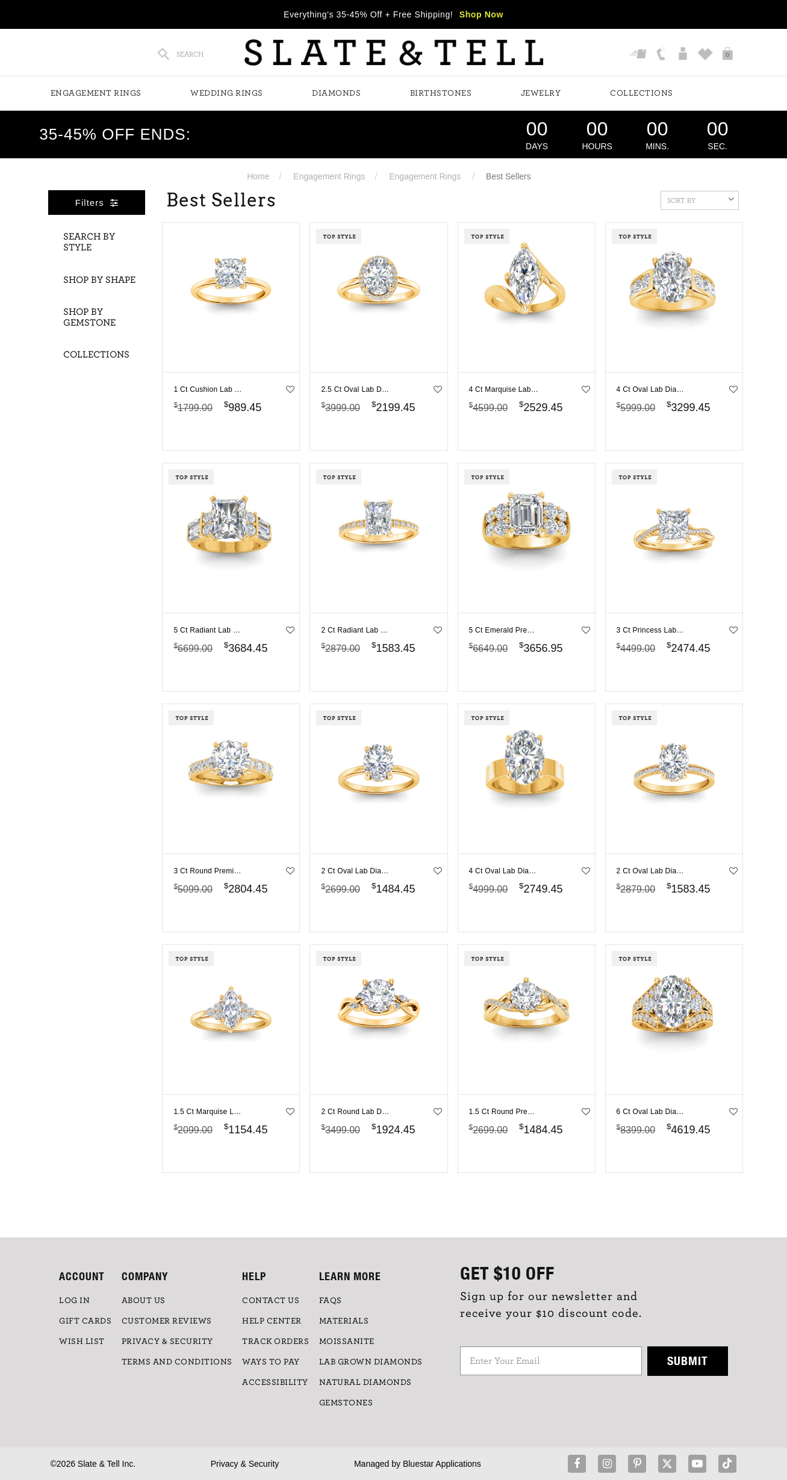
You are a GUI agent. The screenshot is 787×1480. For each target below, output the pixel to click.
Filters (97, 202)
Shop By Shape (99, 280)
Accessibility (275, 1382)
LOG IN (74, 1300)
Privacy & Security (245, 1464)
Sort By (700, 199)
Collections (641, 93)
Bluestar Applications (442, 1464)
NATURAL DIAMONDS (365, 1382)
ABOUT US (144, 1300)
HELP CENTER (272, 1321)
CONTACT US (270, 1300)
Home (258, 176)
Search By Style (89, 242)
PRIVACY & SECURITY (167, 1341)
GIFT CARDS (85, 1321)
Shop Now (481, 14)
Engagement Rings (96, 93)
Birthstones (441, 93)
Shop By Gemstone (89, 317)
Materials (344, 1321)
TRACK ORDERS (275, 1341)
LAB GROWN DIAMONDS (371, 1362)
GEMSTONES (346, 1403)
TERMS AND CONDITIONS (177, 1362)
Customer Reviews (167, 1321)
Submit (687, 1360)
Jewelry (541, 93)
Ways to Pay (271, 1362)
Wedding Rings (226, 93)
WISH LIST (82, 1341)
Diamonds (336, 93)
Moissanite (347, 1341)
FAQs (330, 1300)
